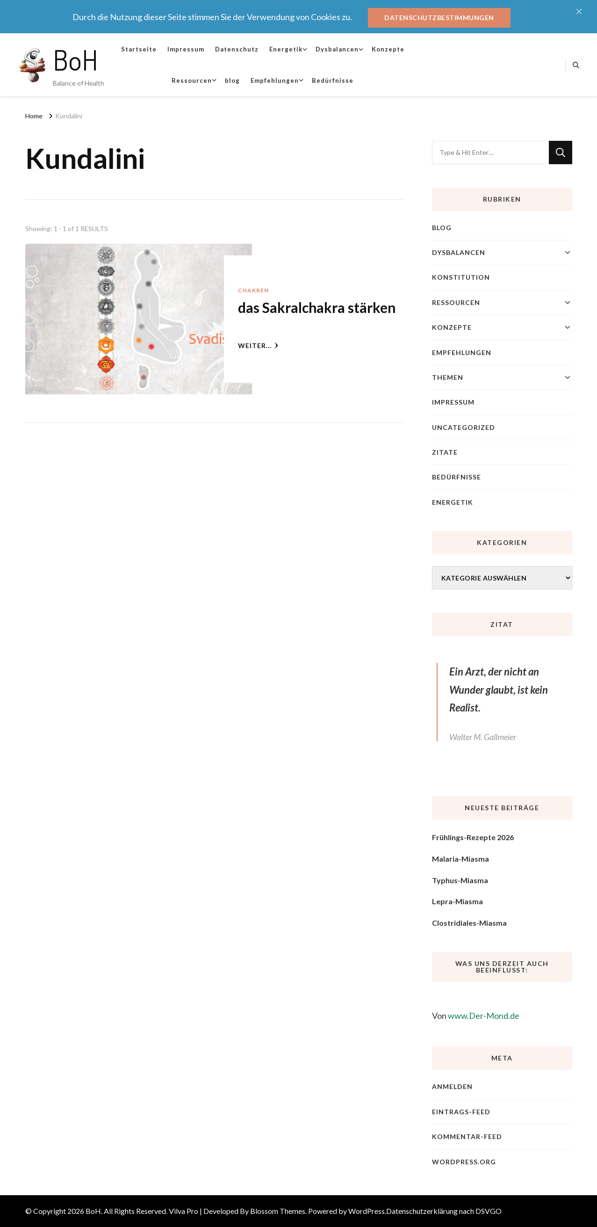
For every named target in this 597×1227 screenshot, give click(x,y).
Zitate (445, 452)
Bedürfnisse (332, 80)
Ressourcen (192, 80)
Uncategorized (463, 427)
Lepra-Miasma (457, 901)
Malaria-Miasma (460, 858)
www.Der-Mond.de (483, 1015)
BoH (75, 59)
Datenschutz (237, 49)
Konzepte (388, 49)
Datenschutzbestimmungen (439, 18)
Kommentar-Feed (467, 1136)
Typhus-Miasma (460, 880)
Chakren (253, 290)
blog (232, 80)
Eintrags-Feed (461, 1112)
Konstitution (461, 277)
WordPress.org (464, 1162)
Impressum (185, 49)
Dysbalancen (337, 49)
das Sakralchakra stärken (317, 307)
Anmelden (452, 1086)
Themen (447, 377)
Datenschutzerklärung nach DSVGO (444, 1210)
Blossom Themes (277, 1210)
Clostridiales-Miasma (469, 922)
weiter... (258, 345)
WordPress (366, 1210)
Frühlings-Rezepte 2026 (473, 837)
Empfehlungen (275, 80)
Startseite (139, 49)
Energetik (285, 49)
